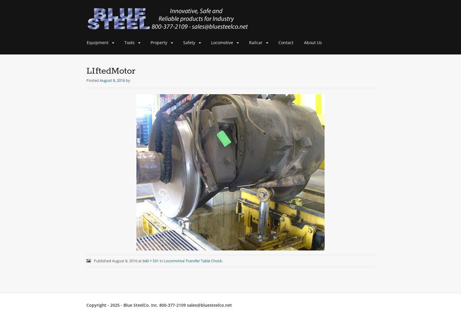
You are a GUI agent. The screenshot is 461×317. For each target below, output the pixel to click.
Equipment (97, 42)
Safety (189, 42)
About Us (313, 42)
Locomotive (222, 42)
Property (159, 42)
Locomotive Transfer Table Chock (193, 260)
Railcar (256, 42)
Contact (285, 42)
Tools (129, 42)
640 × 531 (151, 260)
